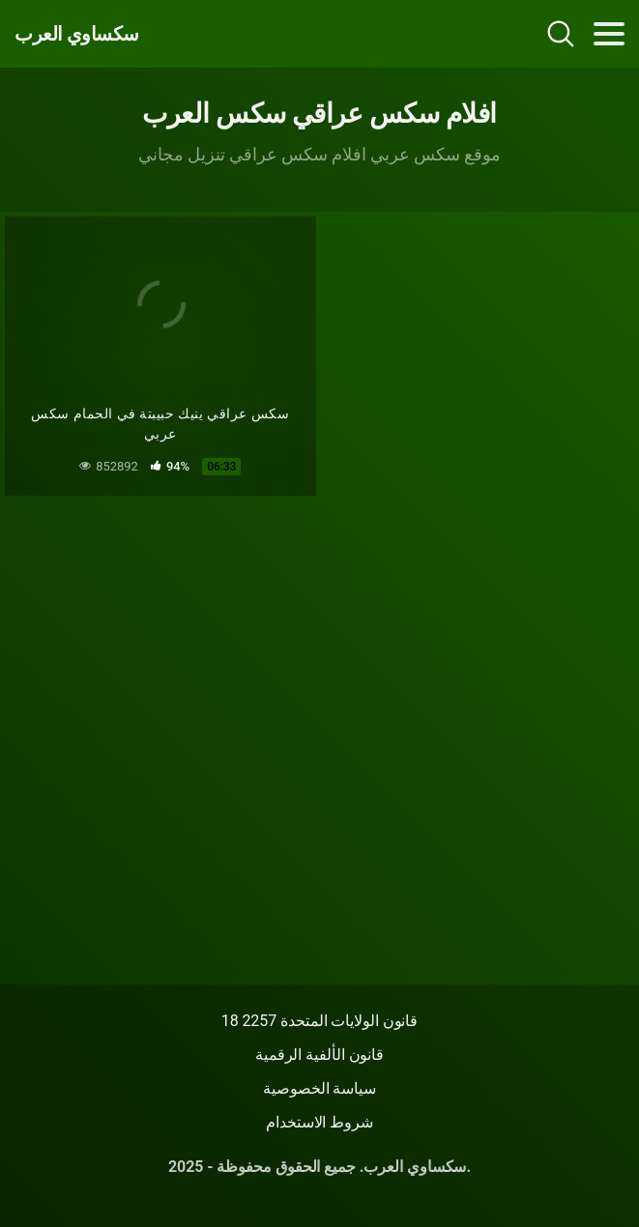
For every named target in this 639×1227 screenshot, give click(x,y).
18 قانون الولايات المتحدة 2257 (320, 1021)
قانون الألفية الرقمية (319, 1054)
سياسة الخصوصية (319, 1088)
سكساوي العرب (77, 34)
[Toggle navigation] (609, 33)
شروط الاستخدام (319, 1122)
